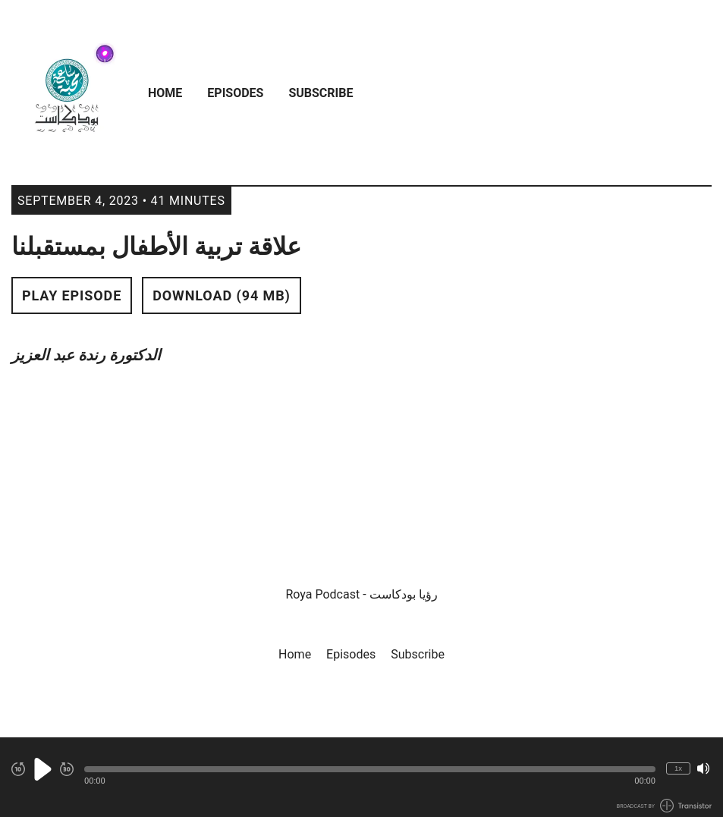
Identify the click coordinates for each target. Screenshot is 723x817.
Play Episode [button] (71, 295)
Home (165, 93)
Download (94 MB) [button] (221, 295)
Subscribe (320, 93)
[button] (369, 769)
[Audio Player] (361, 777)
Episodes (235, 93)
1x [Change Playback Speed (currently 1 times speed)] (678, 768)
